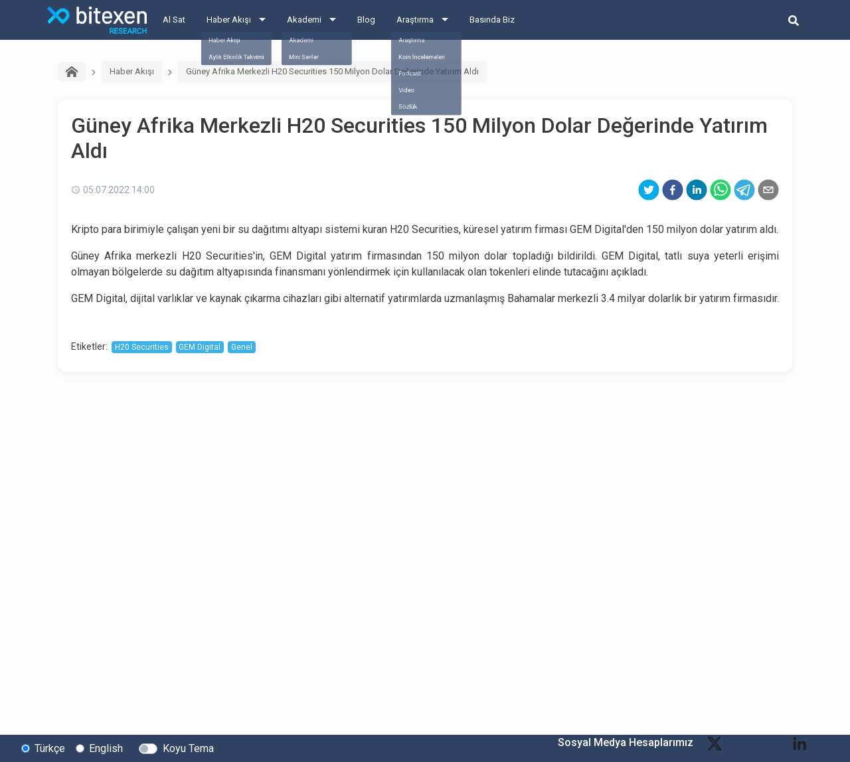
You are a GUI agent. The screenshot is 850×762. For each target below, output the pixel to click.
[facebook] (672, 189)
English (106, 747)
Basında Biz (492, 20)
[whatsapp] (720, 189)
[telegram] (744, 189)
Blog (366, 20)
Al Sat (174, 20)
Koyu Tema (188, 747)
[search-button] (793, 20)
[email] (768, 189)
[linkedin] (696, 189)
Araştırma (415, 20)
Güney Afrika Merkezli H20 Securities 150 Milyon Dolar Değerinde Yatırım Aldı (332, 71)
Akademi (304, 20)
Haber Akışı (229, 20)
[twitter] (648, 189)
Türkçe (50, 747)
